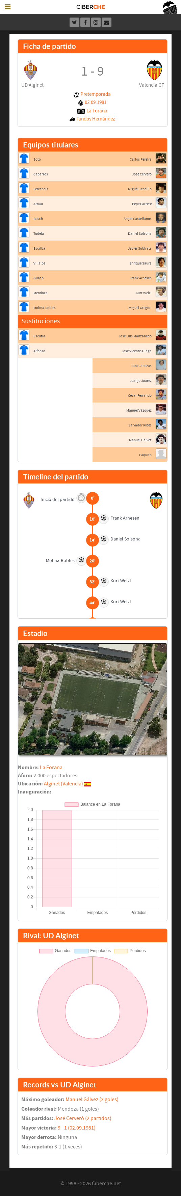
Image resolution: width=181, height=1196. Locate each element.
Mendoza (40, 293)
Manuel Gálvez (140, 440)
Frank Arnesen (141, 278)
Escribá (39, 248)
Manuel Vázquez (139, 410)
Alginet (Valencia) (63, 784)
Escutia (39, 336)
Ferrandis (40, 189)
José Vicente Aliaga (137, 351)
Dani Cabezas (141, 366)
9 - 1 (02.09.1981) (77, 1128)
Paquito (145, 455)
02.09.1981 (95, 102)
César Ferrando (140, 395)
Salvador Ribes (140, 425)
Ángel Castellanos (138, 219)
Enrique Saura (140, 263)
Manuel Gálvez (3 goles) (92, 1099)
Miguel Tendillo (140, 189)
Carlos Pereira (141, 159)
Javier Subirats (140, 248)
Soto (37, 159)
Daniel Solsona (140, 233)
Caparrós (40, 174)
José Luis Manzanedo (135, 336)
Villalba (39, 263)
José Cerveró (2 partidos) (82, 1118)
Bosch (38, 219)
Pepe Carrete (142, 204)
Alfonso (39, 351)
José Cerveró (142, 174)
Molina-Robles (44, 308)
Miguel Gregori (140, 308)
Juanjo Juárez (141, 381)
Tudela (38, 233)
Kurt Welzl (144, 293)
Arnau (38, 204)
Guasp (38, 278)
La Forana (96, 111)
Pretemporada (95, 94)
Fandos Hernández (95, 119)
